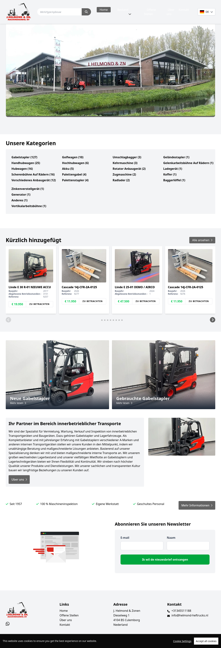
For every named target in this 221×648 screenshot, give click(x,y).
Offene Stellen (150, 12)
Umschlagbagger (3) (127, 157)
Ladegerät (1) (172, 169)
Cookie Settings (182, 641)
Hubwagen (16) (22, 169)
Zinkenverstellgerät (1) (27, 189)
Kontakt (184, 10)
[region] (110, 641)
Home (104, 10)
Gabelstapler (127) (24, 157)
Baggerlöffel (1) (174, 180)
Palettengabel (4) (74, 174)
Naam (171, 538)
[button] (8, 320)
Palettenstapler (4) (75, 180)
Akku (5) (68, 169)
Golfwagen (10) (72, 157)
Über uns (170, 12)
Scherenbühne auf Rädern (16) (33, 174)
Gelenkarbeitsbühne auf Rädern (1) (188, 163)
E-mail (125, 538)
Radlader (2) (121, 180)
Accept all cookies (206, 641)
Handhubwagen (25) (25, 163)
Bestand (122, 10)
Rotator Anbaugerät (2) (129, 169)
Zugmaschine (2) (124, 174)
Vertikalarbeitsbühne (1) (28, 206)
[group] (31, 280)
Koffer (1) (170, 174)
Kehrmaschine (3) (125, 163)
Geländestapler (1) (176, 157)
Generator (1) (20, 194)
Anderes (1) (19, 200)
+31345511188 (181, 611)
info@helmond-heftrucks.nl (190, 615)
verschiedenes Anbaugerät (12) (33, 180)
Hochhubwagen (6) (75, 163)
